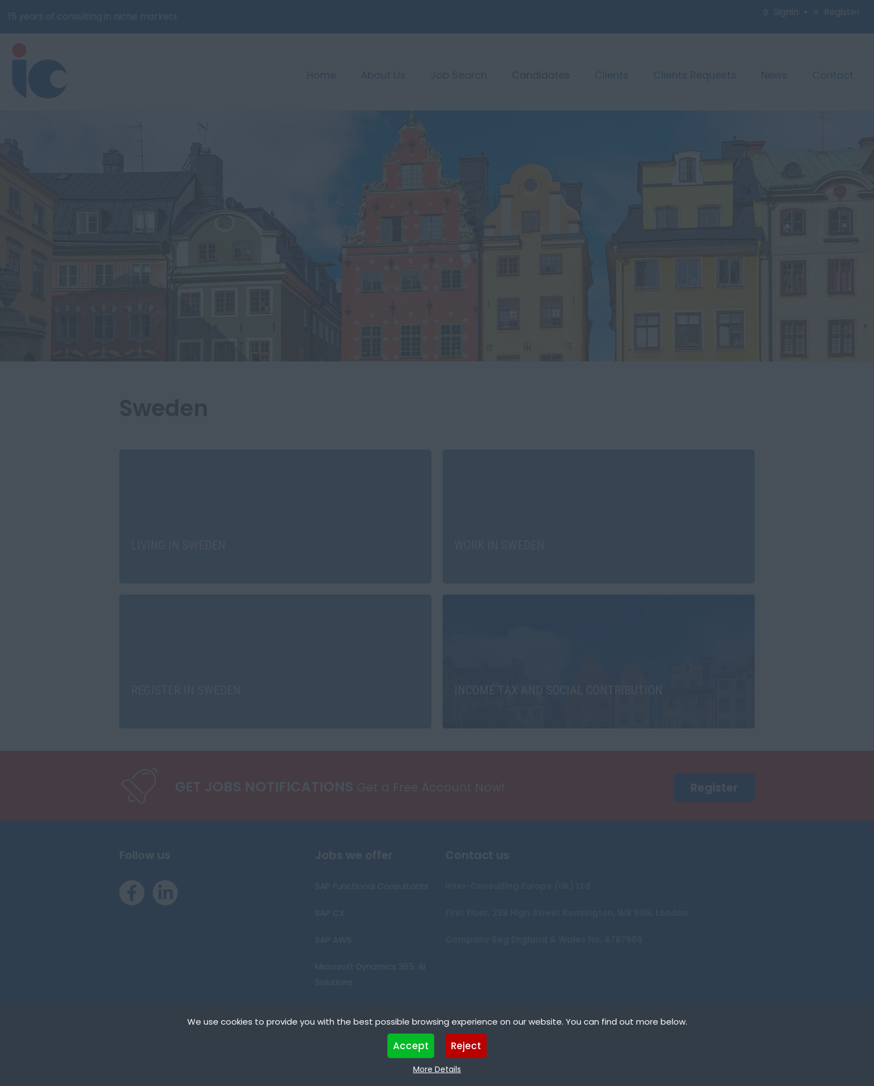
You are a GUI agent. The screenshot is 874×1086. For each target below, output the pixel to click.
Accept (411, 1046)
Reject (466, 1046)
